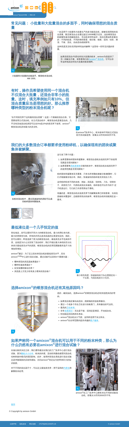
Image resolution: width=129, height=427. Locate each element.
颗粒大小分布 (27, 353)
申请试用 (96, 6)
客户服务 (94, 320)
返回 (13, 404)
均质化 (66, 368)
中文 (86, 6)
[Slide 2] (28, 213)
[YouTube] (32, 6)
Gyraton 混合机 (96, 59)
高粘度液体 (76, 166)
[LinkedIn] (37, 6)
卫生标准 (71, 307)
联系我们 (109, 6)
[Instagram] (27, 6)
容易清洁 (68, 311)
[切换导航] (64, 6)
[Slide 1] (16, 213)
